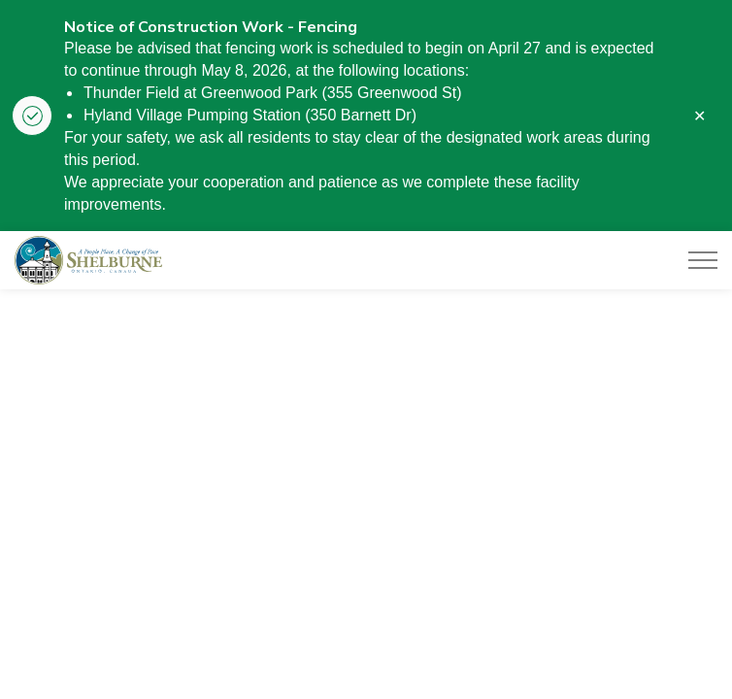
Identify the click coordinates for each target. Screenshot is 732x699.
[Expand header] (703, 260)
